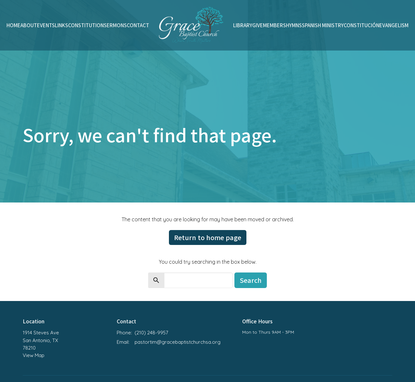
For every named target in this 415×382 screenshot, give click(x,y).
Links (61, 25)
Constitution (86, 25)
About (28, 25)
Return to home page (207, 237)
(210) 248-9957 (151, 333)
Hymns (294, 25)
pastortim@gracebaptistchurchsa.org (177, 342)
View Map (33, 355)
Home (13, 25)
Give (257, 25)
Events (46, 25)
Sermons (115, 25)
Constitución (361, 25)
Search (251, 280)
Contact (138, 25)
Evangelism (394, 25)
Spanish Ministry (323, 25)
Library (242, 25)
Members (274, 25)
